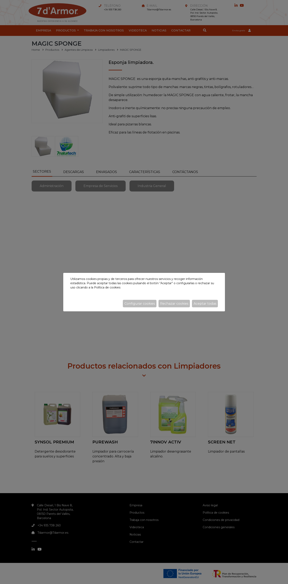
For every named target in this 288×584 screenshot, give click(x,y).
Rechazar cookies (174, 303)
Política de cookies (107, 287)
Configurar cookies (139, 303)
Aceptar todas (205, 303)
